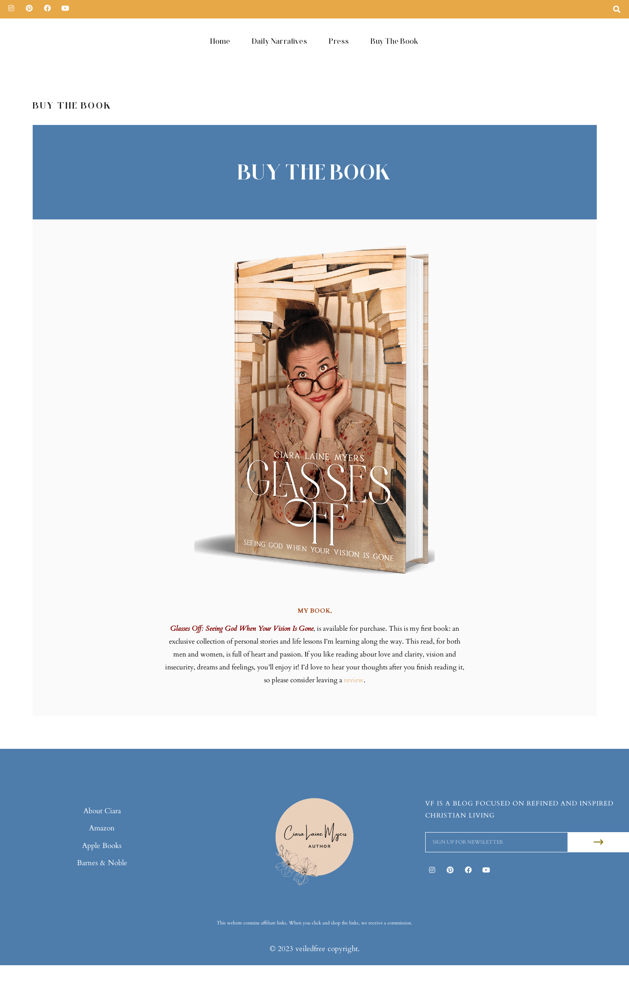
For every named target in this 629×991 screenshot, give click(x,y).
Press (339, 41)
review (354, 680)
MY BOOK (314, 611)
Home (220, 41)
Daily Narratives (279, 41)
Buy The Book (395, 41)
